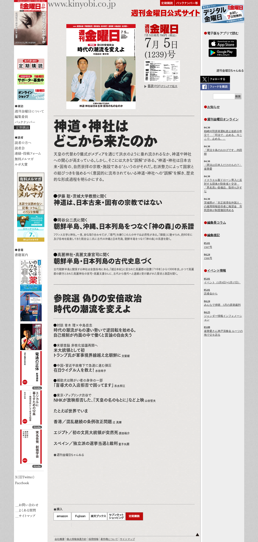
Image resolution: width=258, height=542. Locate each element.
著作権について (109, 539)
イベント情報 (216, 270)
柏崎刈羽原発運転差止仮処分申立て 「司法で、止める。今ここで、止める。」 (223, 135)
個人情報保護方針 (77, 539)
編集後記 (213, 235)
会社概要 (60, 539)
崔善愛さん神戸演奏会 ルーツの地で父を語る (223, 330)
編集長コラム (216, 222)
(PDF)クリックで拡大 (162, 86)
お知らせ (213, 107)
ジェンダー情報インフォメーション (223, 316)
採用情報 (94, 539)
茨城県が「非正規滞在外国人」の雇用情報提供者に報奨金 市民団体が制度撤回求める (223, 206)
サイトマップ (127, 539)
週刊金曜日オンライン (223, 119)
